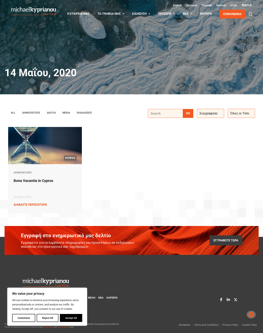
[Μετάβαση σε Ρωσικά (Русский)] (206, 5)
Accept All (71, 317)
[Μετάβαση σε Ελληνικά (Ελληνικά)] (191, 5)
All (13, 112)
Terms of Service (63, 327)
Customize (24, 317)
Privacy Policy (48, 327)
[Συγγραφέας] (210, 113)
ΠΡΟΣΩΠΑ (166, 13)
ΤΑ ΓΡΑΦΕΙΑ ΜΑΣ (110, 13)
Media (66, 112)
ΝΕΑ (187, 13)
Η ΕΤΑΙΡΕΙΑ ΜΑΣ (78, 13)
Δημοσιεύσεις (31, 112)
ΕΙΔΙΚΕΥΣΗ (141, 13)
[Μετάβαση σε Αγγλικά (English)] (177, 5)
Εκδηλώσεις (84, 112)
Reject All (47, 317)
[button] (250, 14)
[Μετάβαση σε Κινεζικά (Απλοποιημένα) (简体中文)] (246, 5)
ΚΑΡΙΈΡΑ (206, 13)
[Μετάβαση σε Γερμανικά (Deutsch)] (220, 5)
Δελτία (51, 112)
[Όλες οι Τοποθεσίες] (241, 113)
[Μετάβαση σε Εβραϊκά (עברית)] (233, 5)
